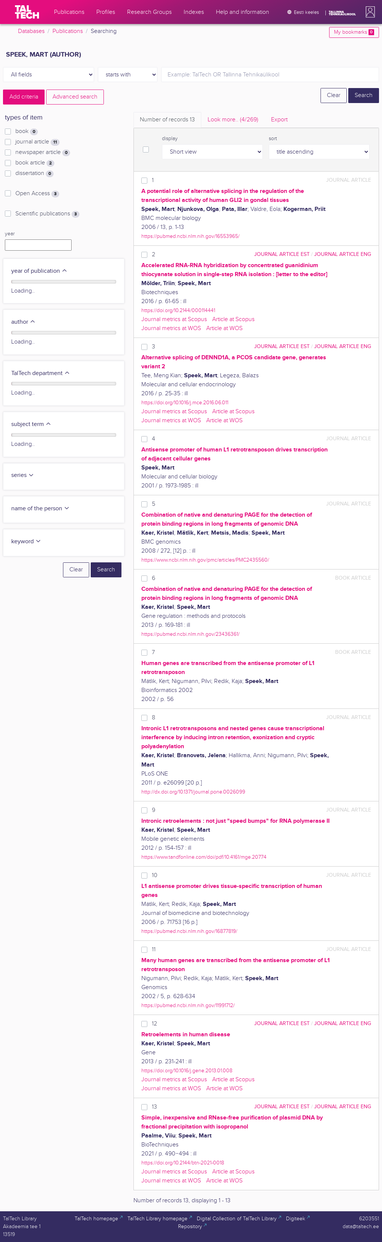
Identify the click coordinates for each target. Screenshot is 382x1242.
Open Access (37, 193)
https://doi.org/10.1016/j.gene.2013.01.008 (186, 1070)
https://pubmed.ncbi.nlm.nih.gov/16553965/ (190, 236)
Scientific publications (47, 214)
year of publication (39, 271)
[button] (369, 12)
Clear (333, 95)
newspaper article (42, 152)
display (170, 139)
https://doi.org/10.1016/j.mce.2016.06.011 (184, 402)
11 (154, 949)
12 (154, 1023)
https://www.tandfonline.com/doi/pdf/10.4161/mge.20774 (204, 857)
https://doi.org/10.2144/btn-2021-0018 (182, 1163)
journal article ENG (342, 254)
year (10, 234)
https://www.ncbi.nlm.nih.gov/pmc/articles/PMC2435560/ (205, 560)
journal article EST (282, 254)
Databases (31, 31)
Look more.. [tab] (233, 119)
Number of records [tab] (167, 119)
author (23, 322)
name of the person (40, 508)
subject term (31, 424)
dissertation (34, 173)
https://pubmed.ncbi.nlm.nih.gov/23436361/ (190, 634)
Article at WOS (224, 328)
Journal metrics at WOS (171, 328)
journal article (37, 142)
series (22, 475)
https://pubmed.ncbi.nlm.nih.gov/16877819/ (189, 931)
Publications (67, 31)
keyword (26, 541)
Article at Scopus (233, 319)
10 (154, 875)
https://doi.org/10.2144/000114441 (178, 310)
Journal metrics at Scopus (174, 319)
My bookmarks (354, 32)
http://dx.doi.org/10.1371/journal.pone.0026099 (193, 792)
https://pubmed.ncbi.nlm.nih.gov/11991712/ (188, 1005)
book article (34, 163)
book (26, 131)
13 (154, 1106)
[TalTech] (27, 12)
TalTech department (40, 373)
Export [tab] (279, 119)
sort (273, 139)
